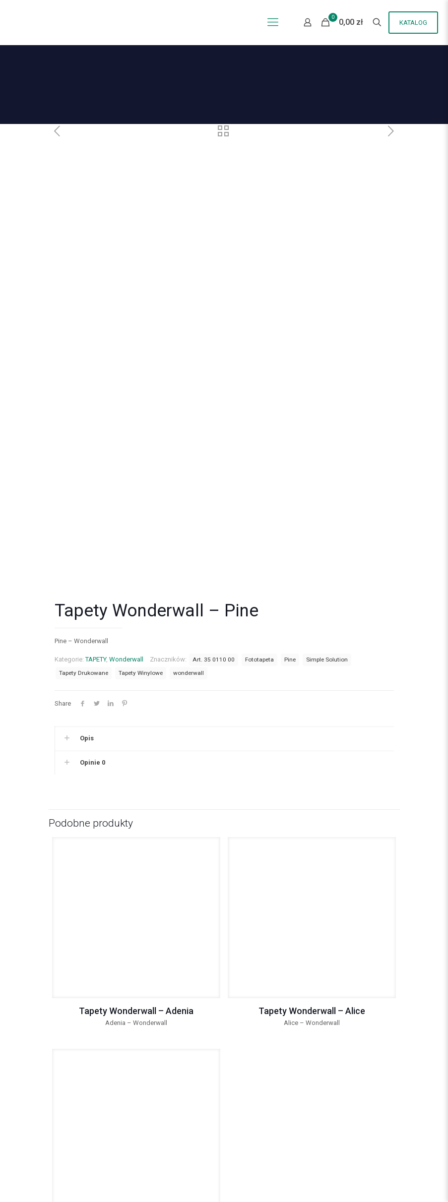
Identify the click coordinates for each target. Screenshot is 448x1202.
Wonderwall (126, 539)
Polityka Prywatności (84, 1161)
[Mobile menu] (272, 22)
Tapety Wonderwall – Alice (311, 891)
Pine (290, 540)
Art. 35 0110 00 (213, 540)
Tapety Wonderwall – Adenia (136, 891)
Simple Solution (327, 540)
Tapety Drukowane (83, 553)
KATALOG (413, 22)
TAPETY (95, 539)
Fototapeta (259, 540)
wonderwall (188, 553)
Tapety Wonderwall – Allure (136, 1103)
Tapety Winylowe (141, 553)
